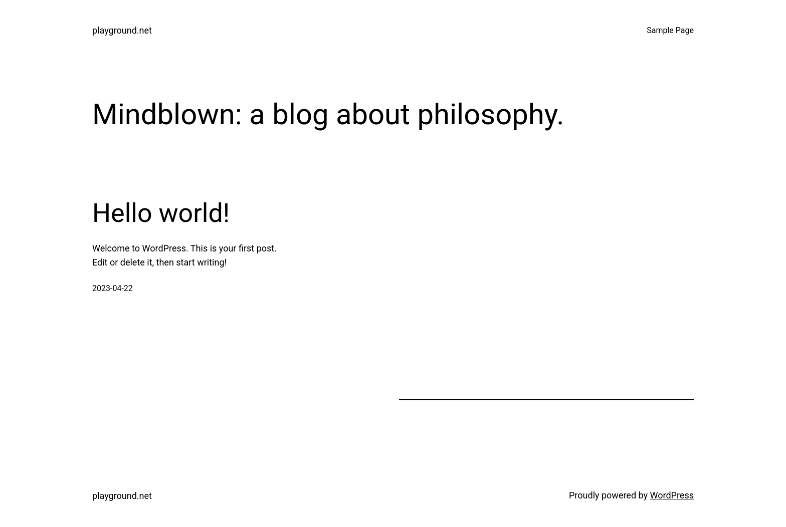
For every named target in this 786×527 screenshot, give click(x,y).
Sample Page (670, 30)
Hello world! (161, 213)
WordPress (672, 495)
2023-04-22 (112, 288)
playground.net (122, 30)
